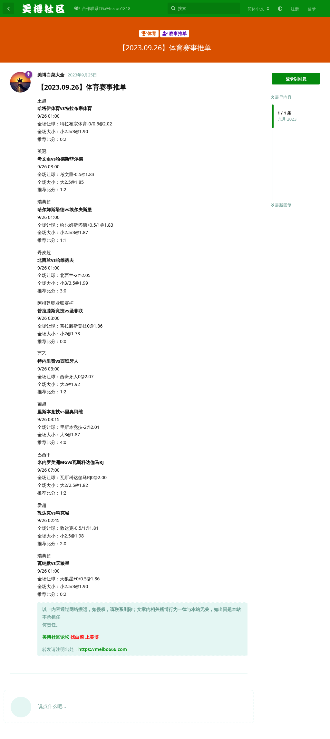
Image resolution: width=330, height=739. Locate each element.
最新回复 (281, 205)
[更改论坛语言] (258, 9)
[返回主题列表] (8, 8)
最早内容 (281, 97)
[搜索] (204, 8)
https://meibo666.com (102, 649)
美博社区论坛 (55, 637)
